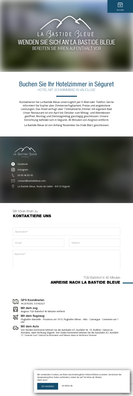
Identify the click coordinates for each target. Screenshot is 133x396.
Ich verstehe (47, 386)
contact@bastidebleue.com (32, 180)
